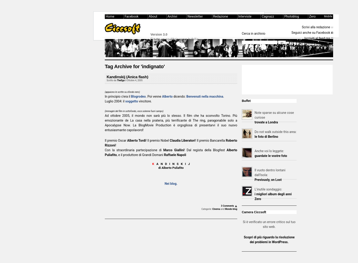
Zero (312, 16)
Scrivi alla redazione (316, 27)
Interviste (245, 16)
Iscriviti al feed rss (317, 38)
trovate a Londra (266, 122)
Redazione (220, 16)
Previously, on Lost (268, 180)
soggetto (131, 101)
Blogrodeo (138, 96)
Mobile (328, 16)
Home (110, 16)
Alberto (167, 96)
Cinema (216, 209)
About (153, 16)
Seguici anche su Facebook (311, 32)
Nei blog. (171, 183)
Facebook (132, 16)
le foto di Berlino (266, 136)
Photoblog (291, 16)
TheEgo (121, 80)
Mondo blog (231, 209)
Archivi (172, 16)
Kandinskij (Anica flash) (127, 77)
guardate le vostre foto (271, 156)
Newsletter (195, 16)
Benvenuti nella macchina (204, 96)
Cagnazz (268, 16)
